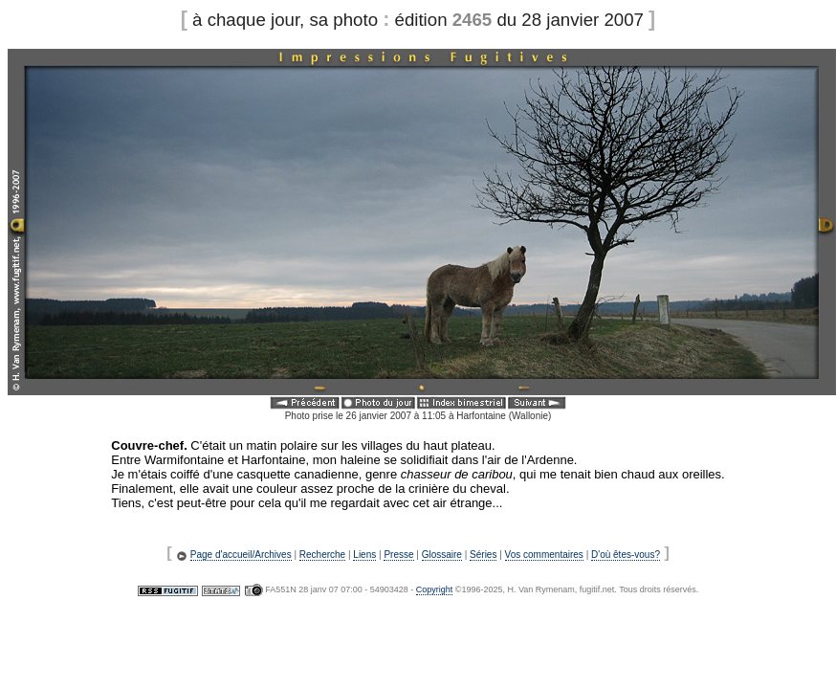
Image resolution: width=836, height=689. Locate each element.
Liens (364, 554)
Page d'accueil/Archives (241, 554)
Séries (483, 554)
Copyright (434, 589)
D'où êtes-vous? (625, 554)
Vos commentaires (544, 554)
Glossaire (442, 554)
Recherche (322, 554)
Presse (398, 554)
